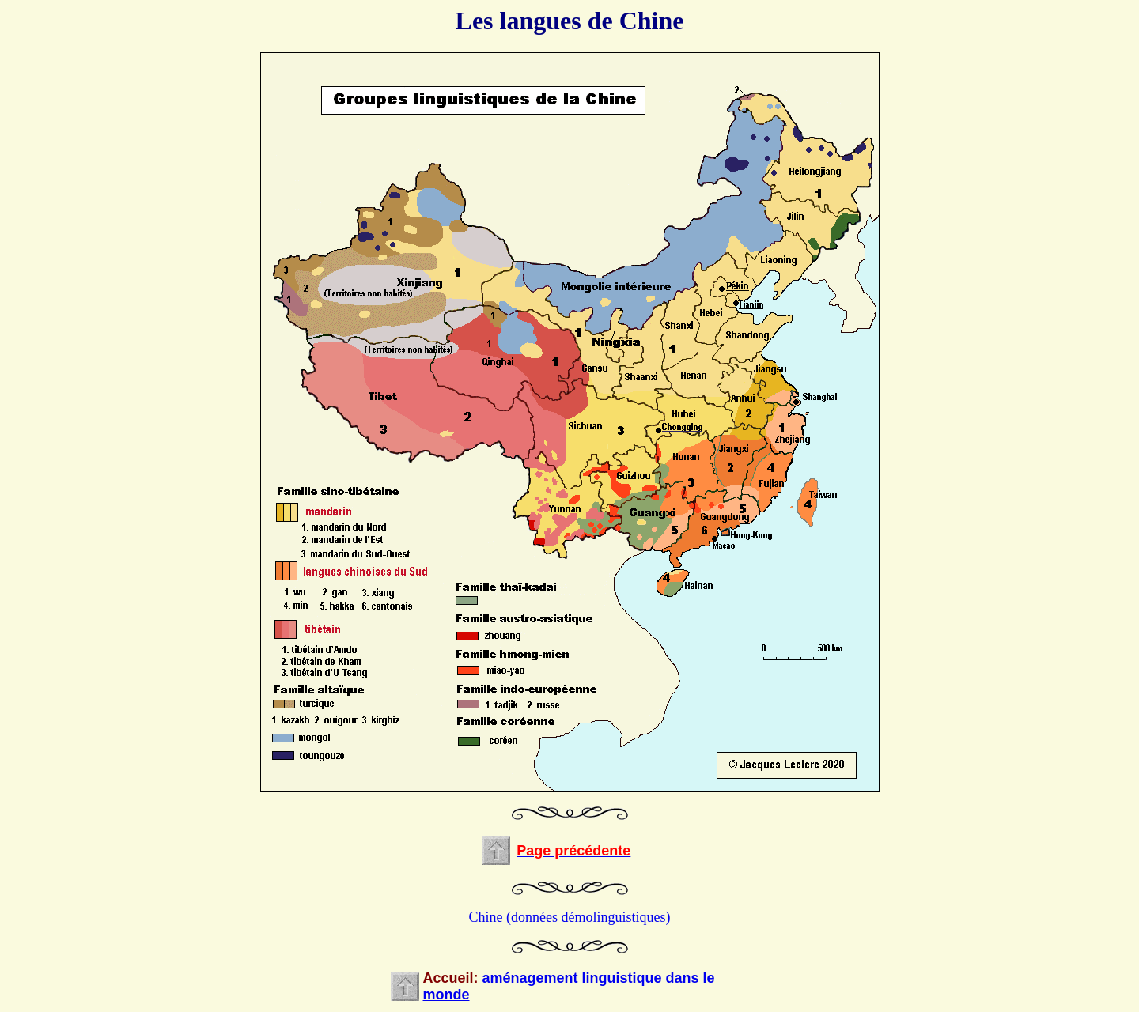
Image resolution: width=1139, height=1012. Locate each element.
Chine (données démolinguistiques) (570, 917)
